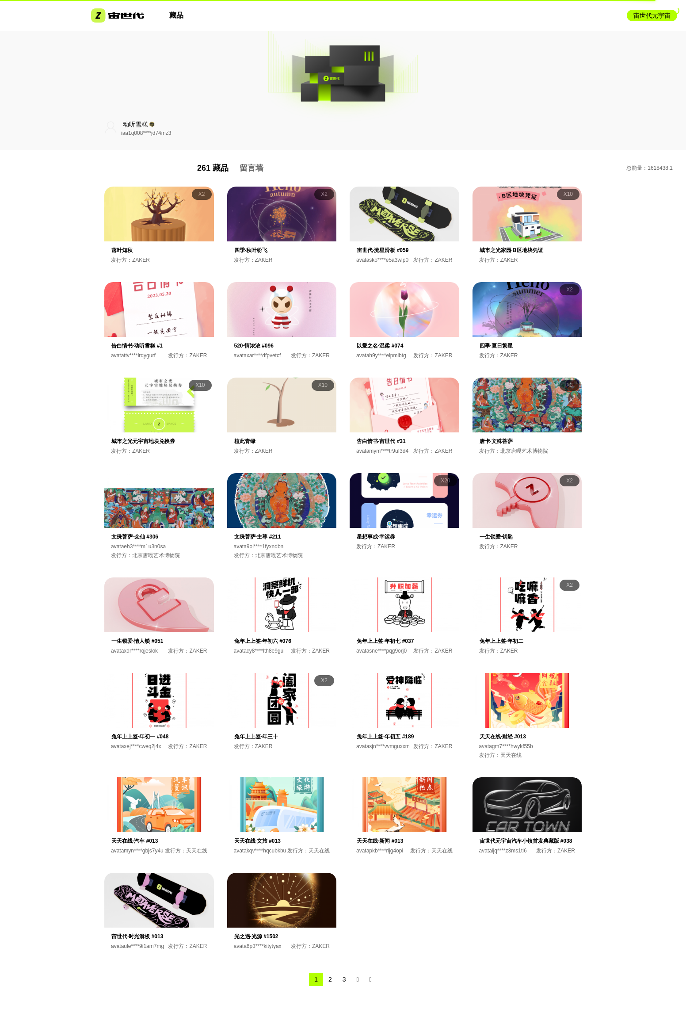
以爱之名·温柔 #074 (380, 346)
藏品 (176, 15)
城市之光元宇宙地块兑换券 (143, 441)
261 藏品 (213, 168)
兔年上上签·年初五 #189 (385, 737)
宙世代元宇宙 (652, 15)
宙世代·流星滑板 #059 (382, 250)
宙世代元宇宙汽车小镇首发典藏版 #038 (526, 841)
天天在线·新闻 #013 (380, 841)
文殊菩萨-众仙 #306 (134, 537)
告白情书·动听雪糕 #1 (137, 346)
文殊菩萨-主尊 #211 (257, 537)
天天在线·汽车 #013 (134, 841)
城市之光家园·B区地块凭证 (511, 250)
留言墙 (251, 168)
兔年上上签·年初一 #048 (139, 737)
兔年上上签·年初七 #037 (385, 641)
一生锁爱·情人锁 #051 (137, 641)
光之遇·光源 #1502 (256, 936)
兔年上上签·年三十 (256, 737)
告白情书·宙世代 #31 (381, 441)
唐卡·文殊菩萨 (496, 441)
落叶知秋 (122, 250)
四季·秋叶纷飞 (250, 250)
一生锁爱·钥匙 (496, 537)
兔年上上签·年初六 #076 (262, 641)
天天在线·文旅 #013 (257, 841)
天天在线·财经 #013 (503, 737)
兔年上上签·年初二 (501, 641)
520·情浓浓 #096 (254, 346)
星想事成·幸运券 (376, 537)
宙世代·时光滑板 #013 (137, 936)
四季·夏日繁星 (496, 346)
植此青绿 (244, 441)
